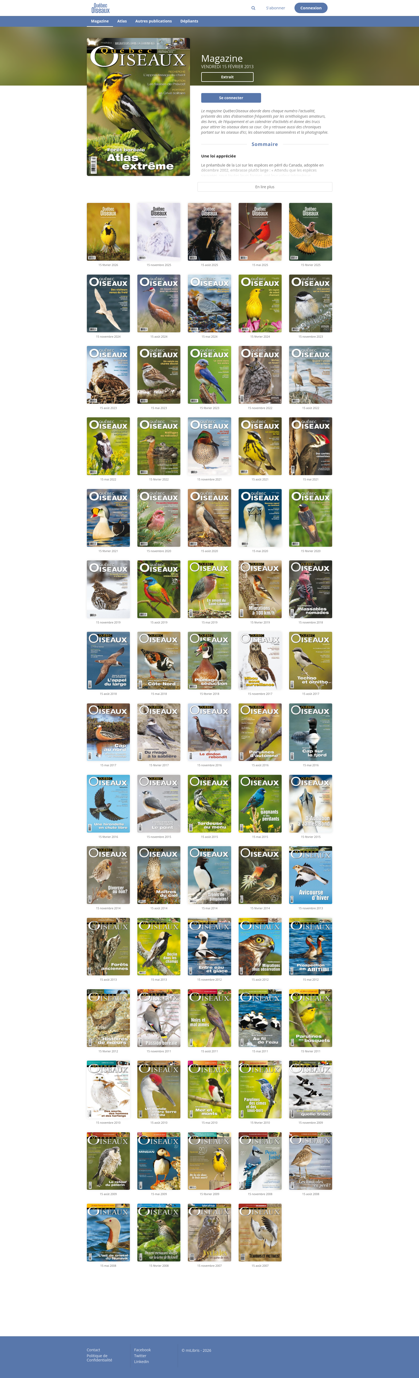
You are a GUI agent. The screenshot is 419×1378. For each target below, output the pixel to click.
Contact (93, 1350)
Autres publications (153, 21)
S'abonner (275, 7)
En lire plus (264, 186)
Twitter (140, 1355)
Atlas (122, 21)
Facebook (142, 1350)
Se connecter (231, 97)
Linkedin (141, 1361)
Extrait (227, 76)
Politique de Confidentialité (99, 1357)
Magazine (100, 21)
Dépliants (189, 21)
